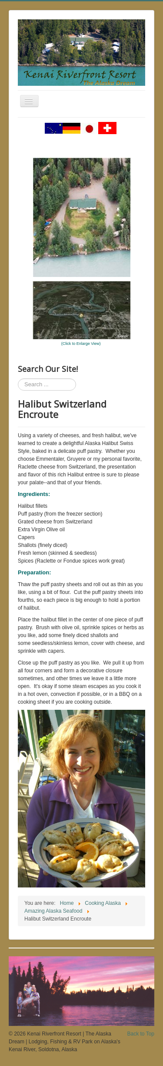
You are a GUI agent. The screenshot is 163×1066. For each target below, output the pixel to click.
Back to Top (140, 1034)
